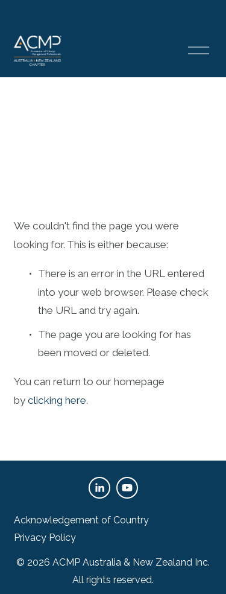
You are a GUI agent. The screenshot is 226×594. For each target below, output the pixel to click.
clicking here (57, 400)
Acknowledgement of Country (81, 520)
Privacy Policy (45, 537)
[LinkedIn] (99, 488)
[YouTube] (127, 488)
